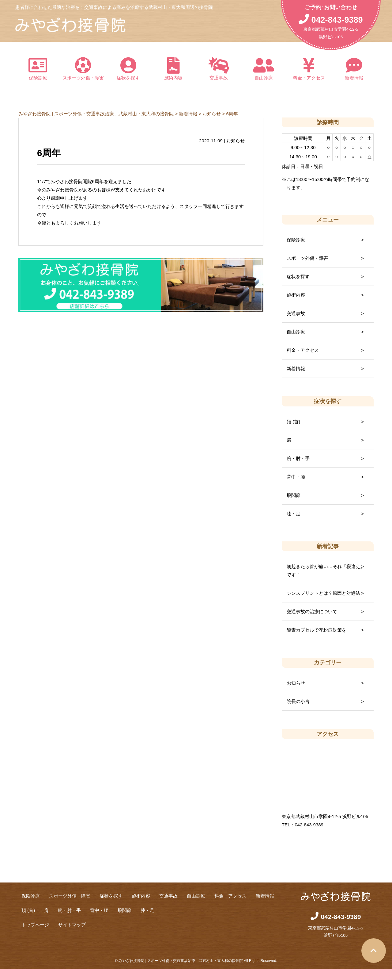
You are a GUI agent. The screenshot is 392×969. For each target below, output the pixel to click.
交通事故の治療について (312, 611)
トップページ (35, 924)
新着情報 (354, 68)
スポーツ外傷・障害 (83, 68)
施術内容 (173, 68)
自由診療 (264, 68)
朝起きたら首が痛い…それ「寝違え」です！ (326, 570)
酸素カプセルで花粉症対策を (316, 630)
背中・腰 (296, 476)
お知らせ (296, 683)
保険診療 (38, 68)
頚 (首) (293, 421)
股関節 (293, 495)
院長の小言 (298, 701)
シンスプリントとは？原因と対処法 (323, 593)
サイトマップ (72, 924)
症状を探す (128, 68)
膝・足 (293, 513)
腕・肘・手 (298, 458)
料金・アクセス (309, 68)
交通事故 (218, 68)
